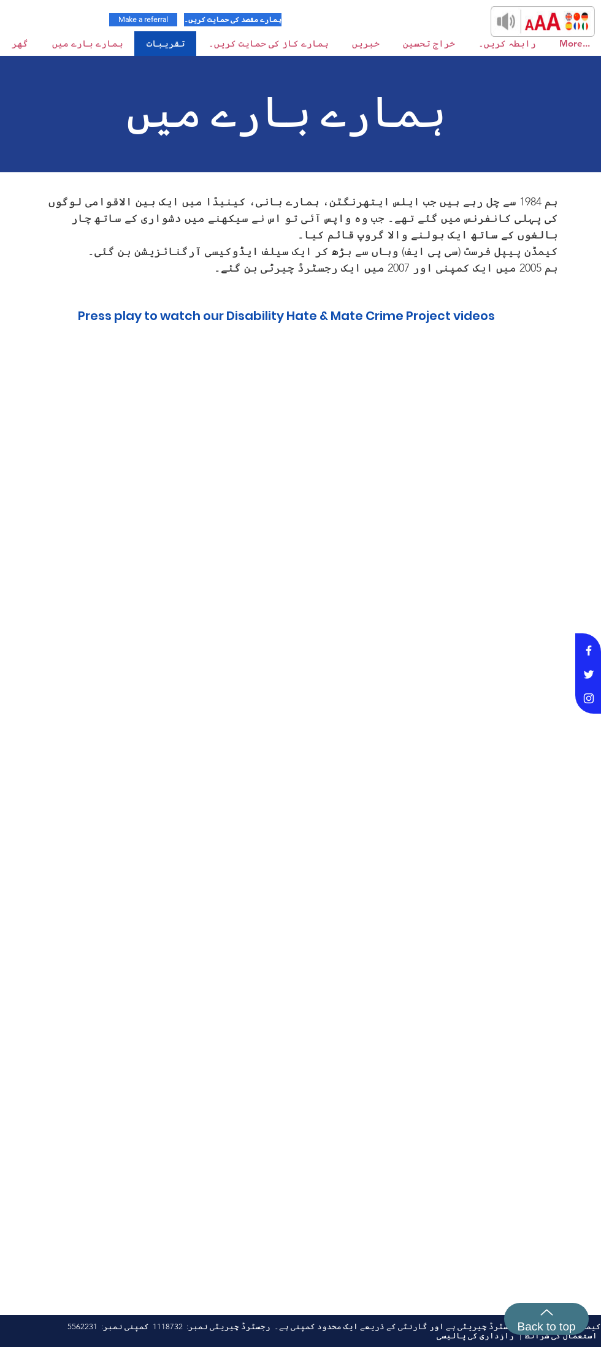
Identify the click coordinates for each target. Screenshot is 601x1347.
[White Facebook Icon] (588, 650)
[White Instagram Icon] (588, 698)
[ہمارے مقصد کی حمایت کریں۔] (232, 19)
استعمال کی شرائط (561, 1335)
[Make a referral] (143, 19)
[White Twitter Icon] (588, 674)
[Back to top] (546, 1319)
